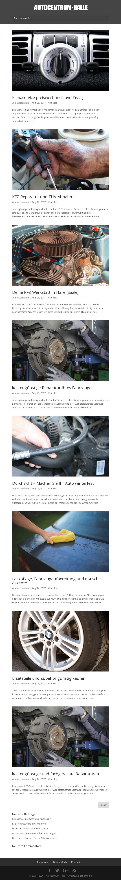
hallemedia (85, 875)
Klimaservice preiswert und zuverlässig (47, 97)
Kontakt (75, 862)
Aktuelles (52, 102)
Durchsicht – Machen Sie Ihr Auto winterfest (53, 483)
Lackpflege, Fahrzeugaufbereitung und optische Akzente (56, 581)
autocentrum (22, 102)
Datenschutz (60, 862)
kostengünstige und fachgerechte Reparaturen (55, 774)
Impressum (43, 862)
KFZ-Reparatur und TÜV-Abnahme (44, 196)
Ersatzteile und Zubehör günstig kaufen (49, 678)
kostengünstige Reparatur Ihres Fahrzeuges (52, 387)
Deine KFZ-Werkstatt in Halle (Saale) (45, 292)
